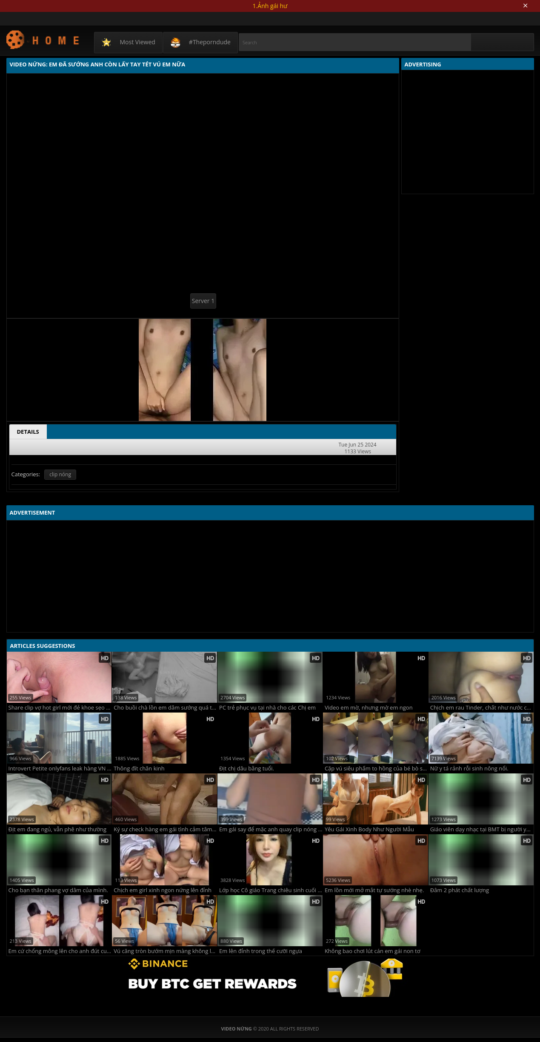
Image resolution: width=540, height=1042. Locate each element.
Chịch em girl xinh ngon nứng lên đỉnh (162, 890)
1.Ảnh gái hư (270, 6)
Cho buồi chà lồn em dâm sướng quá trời (165, 707)
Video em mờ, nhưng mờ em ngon (369, 707)
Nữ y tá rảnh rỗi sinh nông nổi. (469, 768)
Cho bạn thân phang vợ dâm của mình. (59, 890)
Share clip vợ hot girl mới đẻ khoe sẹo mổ (60, 707)
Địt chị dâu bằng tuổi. (246, 768)
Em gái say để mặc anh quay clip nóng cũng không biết (271, 829)
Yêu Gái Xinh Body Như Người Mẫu (369, 829)
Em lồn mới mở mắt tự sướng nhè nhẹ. (374, 890)
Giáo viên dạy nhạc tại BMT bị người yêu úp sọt (482, 829)
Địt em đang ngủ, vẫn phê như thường (58, 829)
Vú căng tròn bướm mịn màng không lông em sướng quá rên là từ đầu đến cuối (165, 951)
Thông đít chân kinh (139, 768)
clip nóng (60, 474)
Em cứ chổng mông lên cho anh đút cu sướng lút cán (60, 951)
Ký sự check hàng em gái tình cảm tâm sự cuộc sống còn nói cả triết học (165, 829)
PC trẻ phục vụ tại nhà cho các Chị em (267, 707)
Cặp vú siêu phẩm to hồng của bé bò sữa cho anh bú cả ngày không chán (376, 768)
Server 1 (203, 301)
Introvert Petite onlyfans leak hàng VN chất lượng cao (60, 768)
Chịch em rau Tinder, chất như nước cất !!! (482, 707)
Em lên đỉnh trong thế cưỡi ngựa (260, 951)
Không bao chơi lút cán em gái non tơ (372, 951)
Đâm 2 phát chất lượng (459, 890)
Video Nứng (43, 39)
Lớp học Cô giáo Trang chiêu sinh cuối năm (271, 890)
